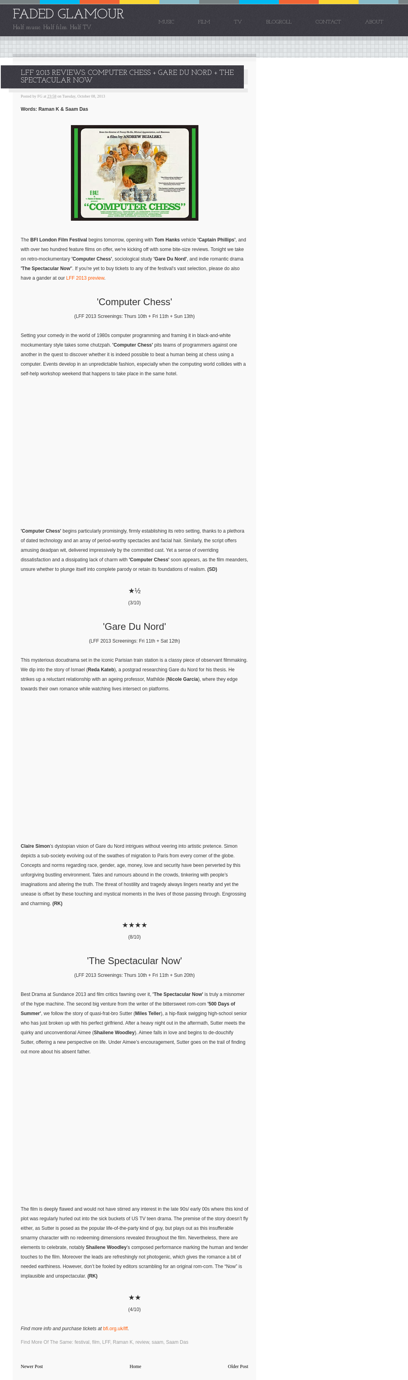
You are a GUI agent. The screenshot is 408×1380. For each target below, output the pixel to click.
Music (166, 22)
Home (135, 1366)
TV (238, 22)
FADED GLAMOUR (68, 15)
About (374, 22)
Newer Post (32, 1366)
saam (157, 1342)
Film (204, 22)
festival (82, 1342)
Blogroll (279, 22)
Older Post (238, 1366)
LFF (106, 1342)
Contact (328, 22)
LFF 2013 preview (85, 278)
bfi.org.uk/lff (115, 1328)
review (142, 1342)
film (96, 1342)
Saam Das (177, 1342)
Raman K (123, 1342)
